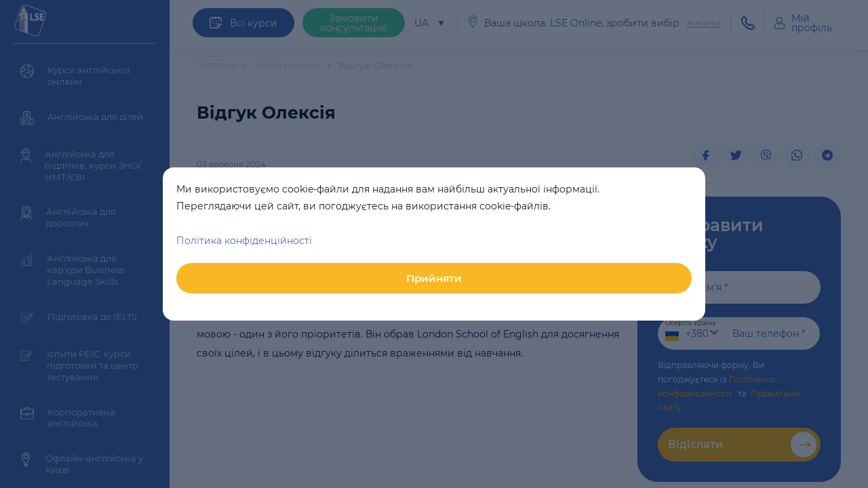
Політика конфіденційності (244, 241)
